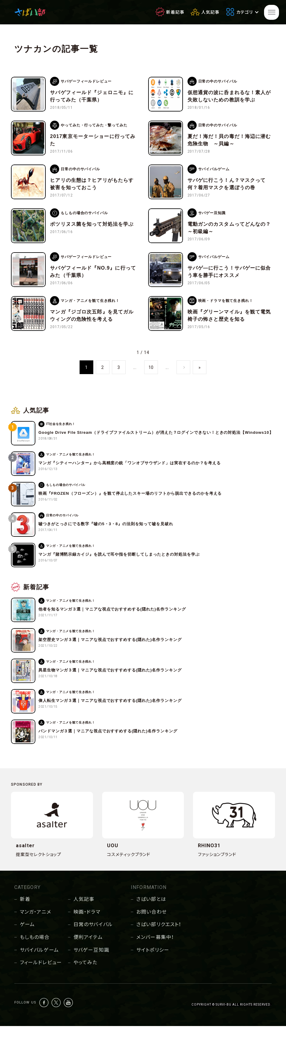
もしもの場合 (35, 948)
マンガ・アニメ (35, 923)
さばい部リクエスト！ (158, 935)
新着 (25, 910)
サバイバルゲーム (39, 961)
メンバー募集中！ (155, 948)
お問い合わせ (151, 923)
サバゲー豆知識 (91, 961)
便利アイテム (88, 948)
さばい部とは (151, 910)
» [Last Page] (199, 378)
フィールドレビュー (41, 973)
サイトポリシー (152, 961)
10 (151, 378)
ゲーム (27, 935)
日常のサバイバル (93, 935)
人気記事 (83, 910)
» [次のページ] (183, 378)
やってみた (85, 973)
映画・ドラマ (86, 923)
